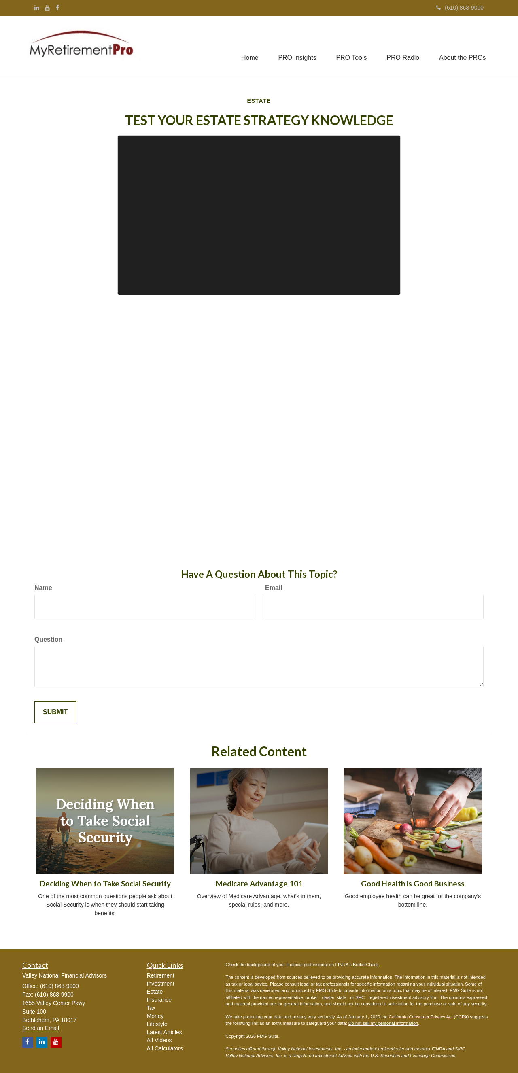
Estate (155, 991)
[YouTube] (47, 8)
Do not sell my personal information (383, 1023)
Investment (160, 983)
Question (48, 639)
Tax (151, 1008)
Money (155, 1016)
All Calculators (165, 1048)
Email (273, 587)
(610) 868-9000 (460, 7)
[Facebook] (57, 8)
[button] (295, 46)
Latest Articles (164, 1032)
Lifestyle (157, 1024)
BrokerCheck (366, 964)
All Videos (159, 1040)
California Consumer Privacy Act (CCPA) (429, 1016)
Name (43, 587)
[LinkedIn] (36, 8)
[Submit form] (55, 712)
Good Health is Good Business (413, 883)
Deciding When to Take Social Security (105, 883)
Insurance (159, 1000)
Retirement (160, 975)
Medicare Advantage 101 (259, 883)
